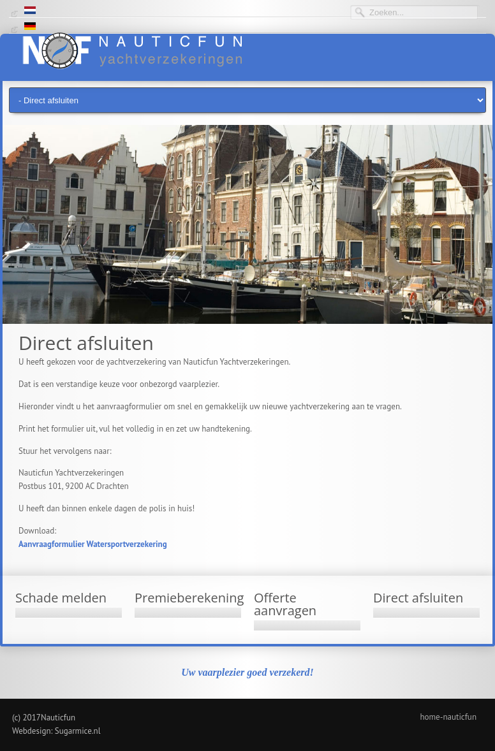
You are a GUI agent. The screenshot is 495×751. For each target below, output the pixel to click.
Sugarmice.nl (78, 730)
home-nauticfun (448, 716)
